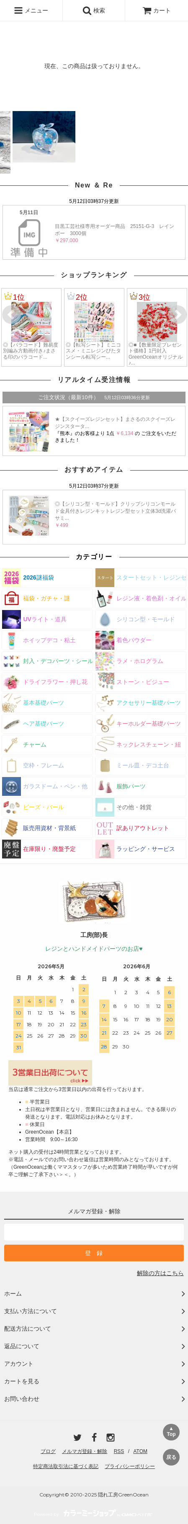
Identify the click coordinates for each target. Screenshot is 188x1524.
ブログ (48, 1451)
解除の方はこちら (160, 1273)
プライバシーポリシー (130, 1466)
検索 (93, 10)
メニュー (31, 10)
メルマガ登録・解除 (84, 1451)
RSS (119, 1451)
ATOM (140, 1451)
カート (156, 10)
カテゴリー (94, 556)
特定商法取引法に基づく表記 (65, 1466)
